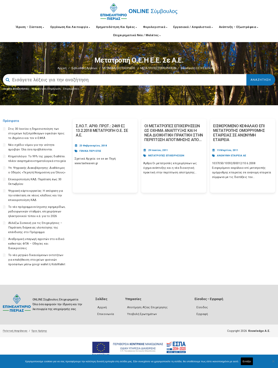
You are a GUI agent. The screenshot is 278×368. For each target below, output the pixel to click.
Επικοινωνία (105, 314)
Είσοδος (202, 307)
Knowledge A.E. (259, 331)
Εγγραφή (202, 314)
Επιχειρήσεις (71, 88)
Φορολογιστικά (155, 27)
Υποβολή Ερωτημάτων (142, 314)
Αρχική (62, 68)
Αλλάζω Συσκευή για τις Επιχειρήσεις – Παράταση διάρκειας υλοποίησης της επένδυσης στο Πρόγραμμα (35, 227)
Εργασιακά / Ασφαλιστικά (193, 27)
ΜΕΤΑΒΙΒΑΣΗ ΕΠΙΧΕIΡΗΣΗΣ (118, 68)
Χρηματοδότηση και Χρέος (116, 27)
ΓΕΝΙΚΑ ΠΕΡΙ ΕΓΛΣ (90, 150)
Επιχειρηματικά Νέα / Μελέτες (137, 35)
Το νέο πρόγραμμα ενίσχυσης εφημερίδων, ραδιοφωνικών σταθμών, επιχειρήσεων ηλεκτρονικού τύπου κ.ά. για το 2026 (36, 211)
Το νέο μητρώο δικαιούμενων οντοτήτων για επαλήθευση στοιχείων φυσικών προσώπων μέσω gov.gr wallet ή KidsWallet (36, 259)
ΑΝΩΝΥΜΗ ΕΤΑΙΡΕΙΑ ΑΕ (231, 155)
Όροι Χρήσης (39, 330)
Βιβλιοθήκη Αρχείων (84, 68)
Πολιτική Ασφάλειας (15, 330)
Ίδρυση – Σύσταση (30, 27)
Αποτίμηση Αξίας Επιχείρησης (147, 307)
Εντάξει (247, 361)
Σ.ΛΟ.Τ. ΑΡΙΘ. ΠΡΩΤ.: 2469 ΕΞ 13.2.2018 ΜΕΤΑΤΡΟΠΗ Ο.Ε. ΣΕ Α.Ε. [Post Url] (102, 130)
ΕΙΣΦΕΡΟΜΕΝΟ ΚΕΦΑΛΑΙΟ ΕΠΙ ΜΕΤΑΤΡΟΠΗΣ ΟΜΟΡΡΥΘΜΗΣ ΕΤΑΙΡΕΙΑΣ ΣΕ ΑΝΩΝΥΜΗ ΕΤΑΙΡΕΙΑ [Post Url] (239, 133)
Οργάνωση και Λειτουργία (70, 27)
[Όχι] (273, 363)
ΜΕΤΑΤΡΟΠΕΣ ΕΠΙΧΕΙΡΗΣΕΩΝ (158, 68)
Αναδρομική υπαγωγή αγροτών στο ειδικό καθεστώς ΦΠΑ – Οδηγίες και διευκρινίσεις (36, 243)
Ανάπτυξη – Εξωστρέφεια (238, 27)
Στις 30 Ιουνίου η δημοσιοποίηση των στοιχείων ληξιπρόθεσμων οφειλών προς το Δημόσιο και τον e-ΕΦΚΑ (36, 133)
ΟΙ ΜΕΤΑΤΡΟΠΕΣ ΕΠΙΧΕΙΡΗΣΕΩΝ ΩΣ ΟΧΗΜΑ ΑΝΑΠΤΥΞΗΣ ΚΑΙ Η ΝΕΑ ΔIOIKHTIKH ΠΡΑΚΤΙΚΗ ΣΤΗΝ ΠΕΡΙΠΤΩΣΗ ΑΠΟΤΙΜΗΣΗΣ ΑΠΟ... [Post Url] (173, 133)
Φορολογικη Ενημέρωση (46, 88)
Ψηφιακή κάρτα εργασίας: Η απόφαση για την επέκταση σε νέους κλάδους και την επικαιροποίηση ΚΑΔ (35, 195)
